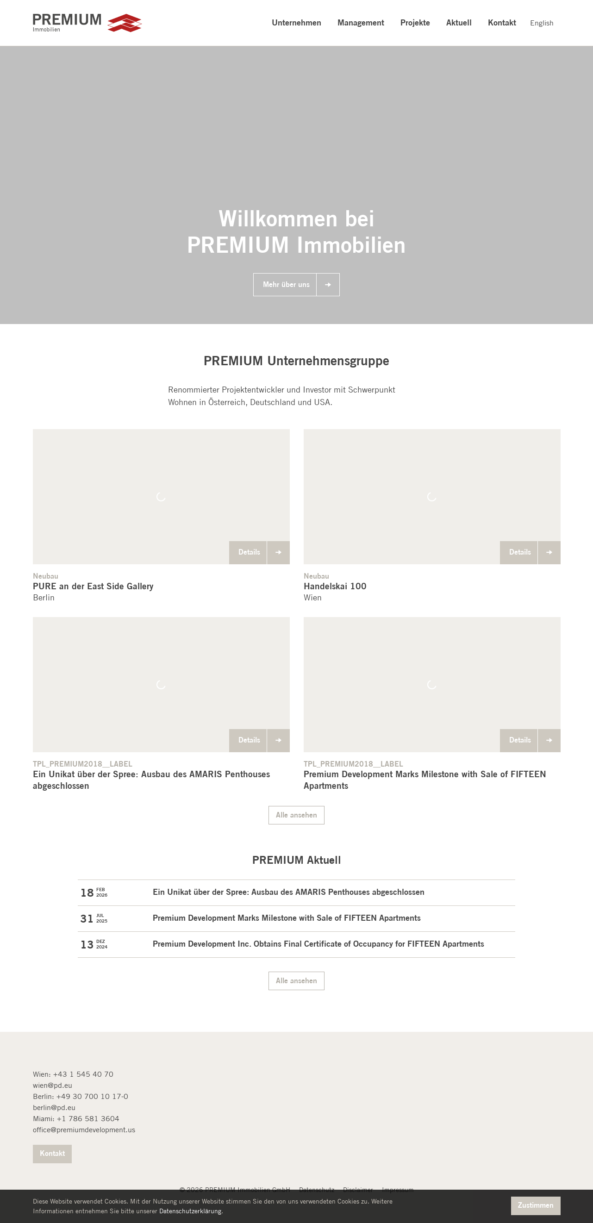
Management (360, 22)
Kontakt (502, 22)
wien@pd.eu (52, 1085)
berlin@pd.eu (54, 1107)
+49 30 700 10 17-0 (92, 1096)
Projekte (415, 22)
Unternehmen (296, 22)
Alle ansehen (296, 814)
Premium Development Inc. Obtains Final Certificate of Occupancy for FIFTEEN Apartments (318, 943)
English (542, 23)
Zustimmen (536, 1205)
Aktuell (459, 22)
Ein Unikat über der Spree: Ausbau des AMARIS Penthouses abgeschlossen (288, 891)
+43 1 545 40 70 (83, 1074)
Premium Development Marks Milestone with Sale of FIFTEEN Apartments (287, 917)
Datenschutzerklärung (190, 1211)
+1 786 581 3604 (88, 1118)
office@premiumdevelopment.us (84, 1129)
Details (249, 551)
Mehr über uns (286, 284)
